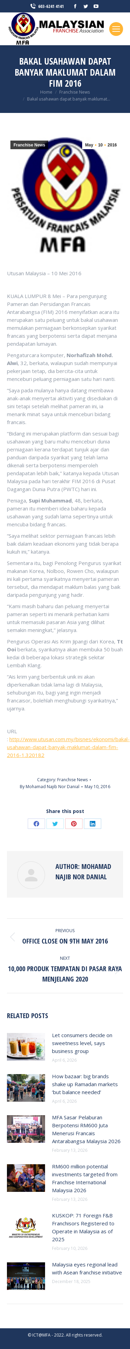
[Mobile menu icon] (116, 29)
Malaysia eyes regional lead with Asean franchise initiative (87, 1268)
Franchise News (29, 145)
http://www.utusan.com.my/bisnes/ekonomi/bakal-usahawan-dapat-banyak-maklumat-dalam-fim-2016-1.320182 (68, 747)
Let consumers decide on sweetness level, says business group (82, 1043)
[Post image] (26, 1047)
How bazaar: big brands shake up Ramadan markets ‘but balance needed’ (85, 1084)
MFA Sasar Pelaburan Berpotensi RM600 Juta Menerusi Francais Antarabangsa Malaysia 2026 (86, 1129)
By (49, 787)
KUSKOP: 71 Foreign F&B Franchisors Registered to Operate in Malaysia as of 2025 (83, 1227)
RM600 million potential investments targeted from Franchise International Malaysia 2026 (85, 1178)
